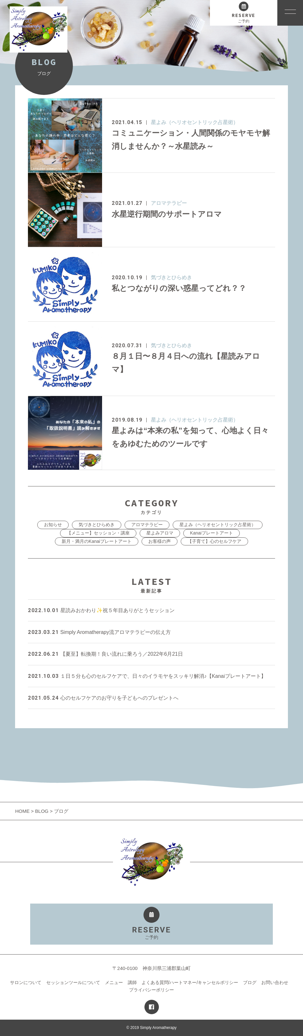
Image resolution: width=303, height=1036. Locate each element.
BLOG (41, 811)
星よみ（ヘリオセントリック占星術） (194, 122)
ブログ (249, 982)
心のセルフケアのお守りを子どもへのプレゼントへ (103, 698)
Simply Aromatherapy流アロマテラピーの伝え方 (99, 632)
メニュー (114, 982)
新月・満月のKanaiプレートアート (97, 541)
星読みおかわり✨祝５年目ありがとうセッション (101, 610)
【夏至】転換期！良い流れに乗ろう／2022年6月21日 (105, 654)
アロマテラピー (169, 203)
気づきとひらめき (171, 277)
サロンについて (25, 982)
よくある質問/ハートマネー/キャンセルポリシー (190, 982)
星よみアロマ (159, 532)
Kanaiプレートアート (211, 532)
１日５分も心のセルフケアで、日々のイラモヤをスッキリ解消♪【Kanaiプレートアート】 (147, 676)
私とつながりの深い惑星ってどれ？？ (179, 288)
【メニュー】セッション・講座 (98, 532)
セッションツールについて (73, 982)
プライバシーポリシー (151, 989)
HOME (23, 811)
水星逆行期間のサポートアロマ (167, 214)
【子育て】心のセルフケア (214, 541)
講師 (132, 982)
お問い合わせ (274, 982)
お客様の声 (159, 541)
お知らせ (53, 524)
